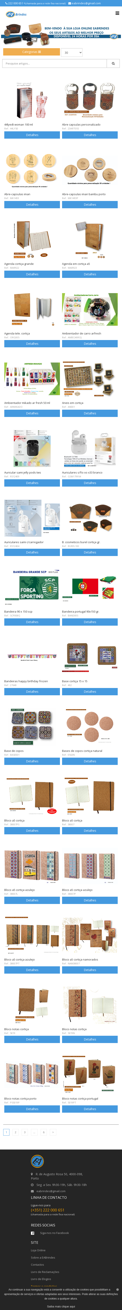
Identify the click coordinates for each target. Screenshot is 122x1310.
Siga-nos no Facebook (50, 1233)
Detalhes (32, 135)
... (34, 1132)
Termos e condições (44, 1286)
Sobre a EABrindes (43, 1257)
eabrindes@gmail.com (48, 1191)
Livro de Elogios (41, 1279)
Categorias (31, 52)
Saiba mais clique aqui (61, 1306)
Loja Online (38, 1250)
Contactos (37, 1265)
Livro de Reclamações (45, 1272)
